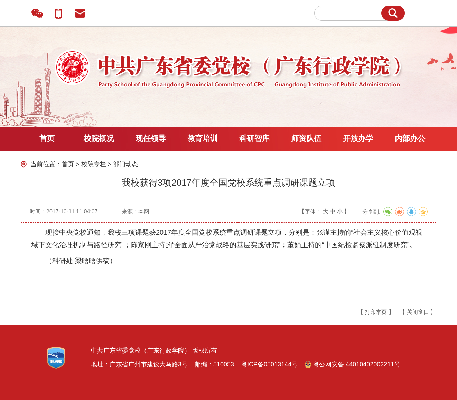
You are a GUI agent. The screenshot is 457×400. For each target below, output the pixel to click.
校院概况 (99, 138)
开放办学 (358, 138)
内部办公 (410, 138)
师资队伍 (306, 138)
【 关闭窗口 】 (418, 312)
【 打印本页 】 (376, 312)
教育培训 (202, 138)
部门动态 (125, 164)
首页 (47, 138)
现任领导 (151, 138)
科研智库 (254, 138)
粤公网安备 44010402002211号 (352, 364)
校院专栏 (93, 164)
